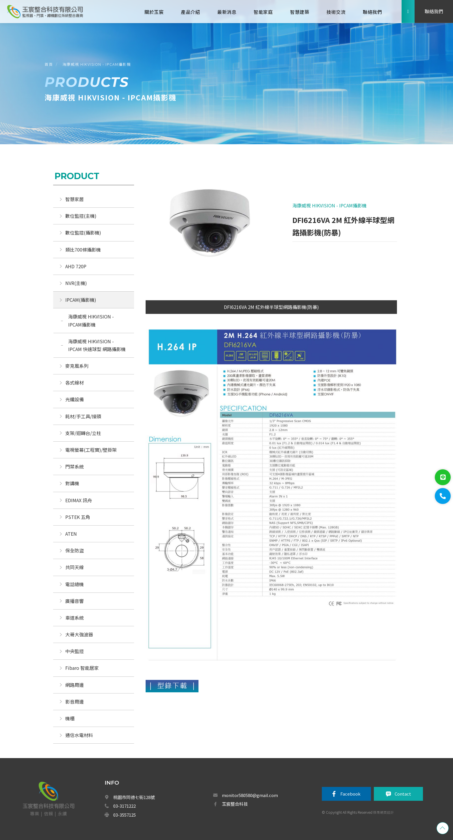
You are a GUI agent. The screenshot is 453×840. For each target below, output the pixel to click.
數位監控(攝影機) (83, 232)
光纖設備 (74, 399)
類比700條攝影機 (83, 249)
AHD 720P (75, 266)
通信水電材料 (79, 735)
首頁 (48, 64)
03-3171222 (124, 806)
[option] (209, 227)
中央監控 (75, 651)
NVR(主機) (76, 283)
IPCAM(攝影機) (80, 299)
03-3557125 (124, 815)
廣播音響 (74, 600)
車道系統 (74, 617)
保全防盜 (74, 550)
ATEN (71, 533)
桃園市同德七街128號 (134, 797)
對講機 (72, 483)
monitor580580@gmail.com (250, 795)
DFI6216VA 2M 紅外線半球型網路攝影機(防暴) (271, 306)
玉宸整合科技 (235, 804)
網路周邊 (74, 684)
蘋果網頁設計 (383, 812)
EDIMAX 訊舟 (78, 500)
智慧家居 (74, 199)
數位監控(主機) (80, 215)
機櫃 (70, 718)
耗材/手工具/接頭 (83, 416)
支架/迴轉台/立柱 (83, 433)
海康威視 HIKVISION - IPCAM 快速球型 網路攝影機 (97, 345)
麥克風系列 (76, 365)
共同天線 (74, 567)
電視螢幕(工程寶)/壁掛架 (91, 449)
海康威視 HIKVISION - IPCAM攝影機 (96, 64)
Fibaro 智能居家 (82, 667)
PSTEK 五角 (77, 516)
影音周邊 (74, 701)
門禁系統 (74, 466)
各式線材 (74, 382)
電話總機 (74, 584)
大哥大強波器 (79, 634)
